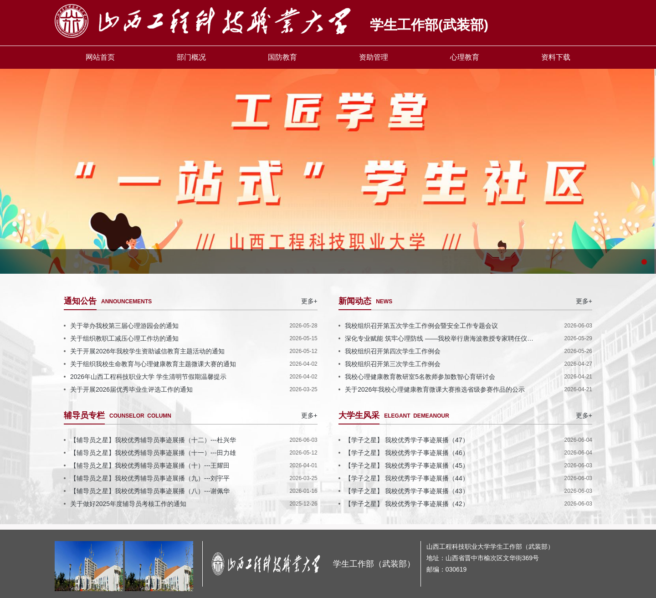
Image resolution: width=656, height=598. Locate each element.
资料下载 (555, 57)
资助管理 (373, 57)
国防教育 (282, 57)
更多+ (309, 301)
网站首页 (100, 57)
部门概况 (191, 57)
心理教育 (464, 57)
